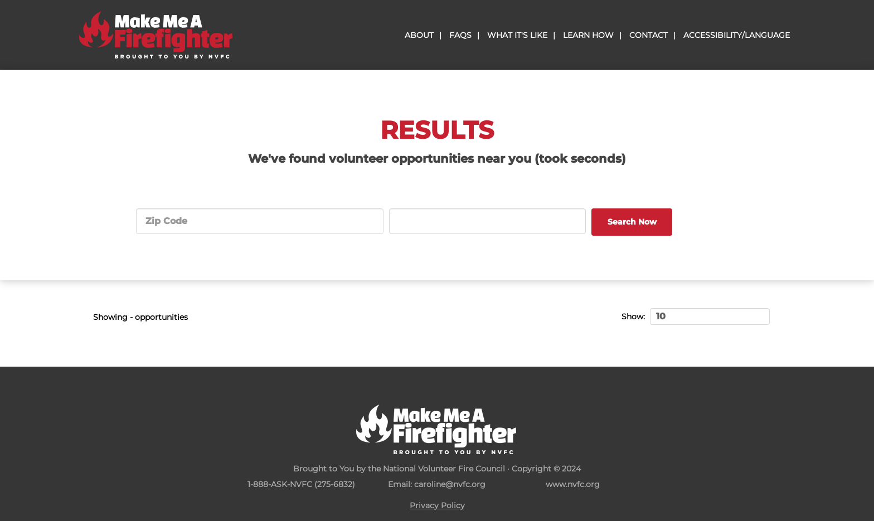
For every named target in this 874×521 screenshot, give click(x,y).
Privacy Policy (437, 505)
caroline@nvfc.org (449, 484)
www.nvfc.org (573, 484)
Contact (648, 35)
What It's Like (517, 35)
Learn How (588, 35)
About (419, 35)
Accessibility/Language (736, 35)
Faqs (460, 35)
